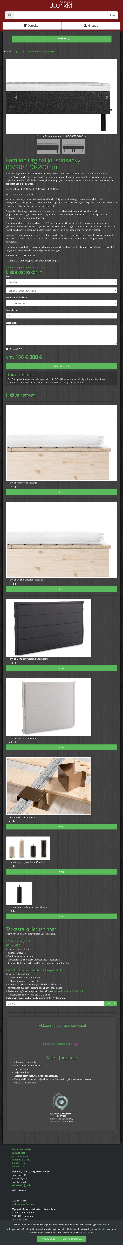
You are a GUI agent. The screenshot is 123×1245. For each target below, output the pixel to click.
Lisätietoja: (11, 322)
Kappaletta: (11, 310)
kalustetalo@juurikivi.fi (23, 1185)
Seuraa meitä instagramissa (60, 1043)
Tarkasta (110, 1003)
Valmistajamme (20, 1156)
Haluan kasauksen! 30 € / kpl (68, 991)
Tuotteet (61, 39)
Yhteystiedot (18, 1152)
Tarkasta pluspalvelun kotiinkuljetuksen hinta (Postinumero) (36, 998)
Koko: (8, 276)
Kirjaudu (91, 25)
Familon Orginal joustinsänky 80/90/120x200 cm (30, 51)
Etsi (112, 15)
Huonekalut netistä (21, 1149)
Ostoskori (32, 25)
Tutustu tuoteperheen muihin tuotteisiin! (26, 267)
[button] (14, 95)
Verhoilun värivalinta (16, 297)
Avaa (61, 492)
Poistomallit (18, 1166)
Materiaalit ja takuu (21, 1159)
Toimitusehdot (19, 1163)
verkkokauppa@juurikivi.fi (25, 1204)
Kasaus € (15, 349)
